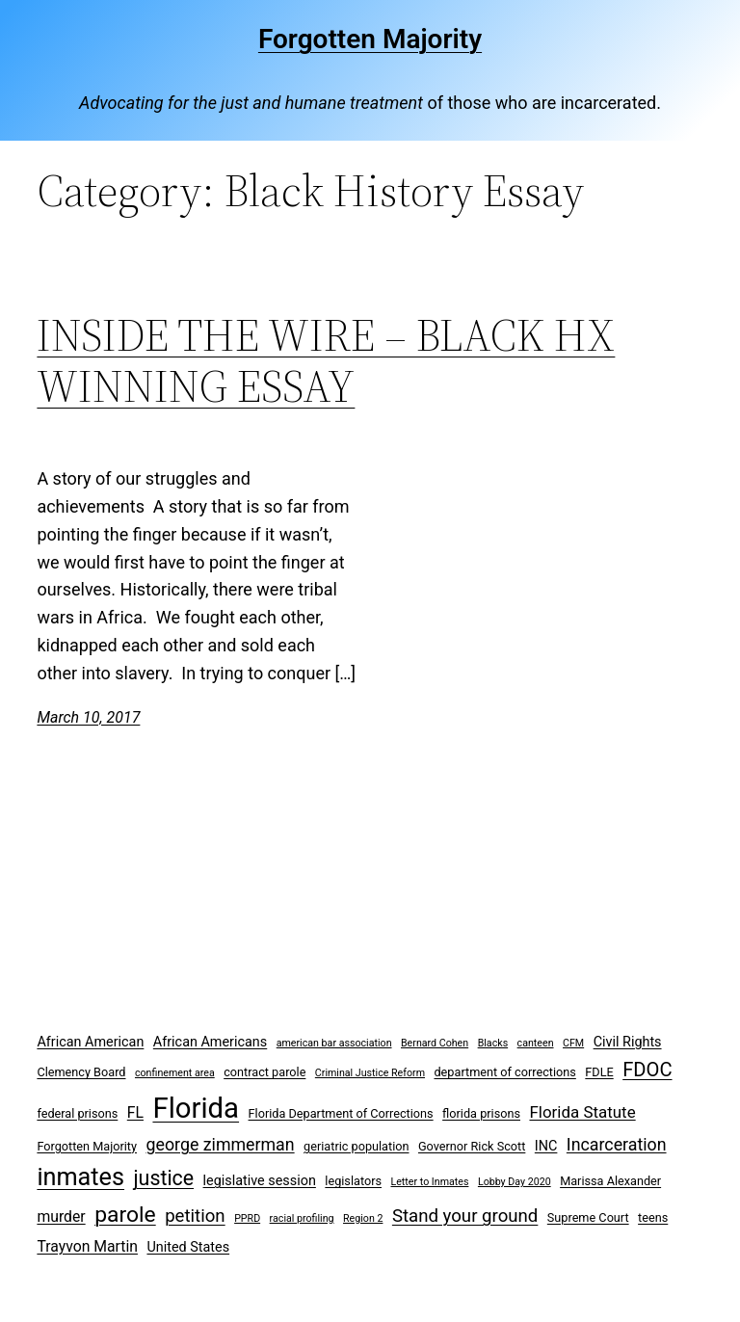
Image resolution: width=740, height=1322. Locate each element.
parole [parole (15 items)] (125, 1215)
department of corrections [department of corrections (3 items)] (504, 1072)
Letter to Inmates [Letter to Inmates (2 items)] (429, 1182)
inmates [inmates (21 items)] (80, 1177)
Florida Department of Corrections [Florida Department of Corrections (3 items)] (341, 1113)
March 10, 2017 (88, 717)
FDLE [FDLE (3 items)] (599, 1072)
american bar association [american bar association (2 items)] (334, 1043)
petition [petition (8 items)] (195, 1216)
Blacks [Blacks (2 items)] (493, 1043)
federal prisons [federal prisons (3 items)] (77, 1113)
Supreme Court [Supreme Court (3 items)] (588, 1217)
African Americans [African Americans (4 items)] (210, 1042)
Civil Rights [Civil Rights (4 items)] (628, 1042)
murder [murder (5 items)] (61, 1216)
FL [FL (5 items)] (135, 1112)
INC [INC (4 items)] (546, 1146)
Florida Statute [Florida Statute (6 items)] (582, 1112)
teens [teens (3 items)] (653, 1217)
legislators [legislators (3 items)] (353, 1181)
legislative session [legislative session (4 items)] (259, 1181)
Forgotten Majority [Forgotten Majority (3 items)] (87, 1146)
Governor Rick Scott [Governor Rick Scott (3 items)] (471, 1146)
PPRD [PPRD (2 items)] (247, 1218)
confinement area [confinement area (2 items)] (175, 1073)
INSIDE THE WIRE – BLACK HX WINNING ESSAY (326, 360)
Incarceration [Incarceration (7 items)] (617, 1144)
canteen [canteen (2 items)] (535, 1043)
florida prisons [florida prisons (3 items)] (481, 1113)
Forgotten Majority (370, 39)
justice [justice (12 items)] (164, 1178)
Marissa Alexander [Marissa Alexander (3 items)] (610, 1181)
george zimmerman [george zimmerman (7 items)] (220, 1144)
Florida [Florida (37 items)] (195, 1108)
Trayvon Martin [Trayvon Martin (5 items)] (87, 1246)
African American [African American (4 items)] (90, 1042)
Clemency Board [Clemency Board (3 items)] (81, 1072)
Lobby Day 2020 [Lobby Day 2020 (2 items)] (514, 1182)
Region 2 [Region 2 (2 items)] (363, 1218)
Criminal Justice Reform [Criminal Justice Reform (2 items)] (370, 1073)
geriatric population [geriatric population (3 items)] (356, 1146)
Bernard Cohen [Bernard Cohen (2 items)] (434, 1043)
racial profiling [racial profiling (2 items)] (302, 1218)
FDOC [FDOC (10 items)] (647, 1069)
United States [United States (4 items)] (187, 1247)
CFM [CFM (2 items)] (573, 1043)
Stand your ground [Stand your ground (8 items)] (465, 1216)
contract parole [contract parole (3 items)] (264, 1072)
